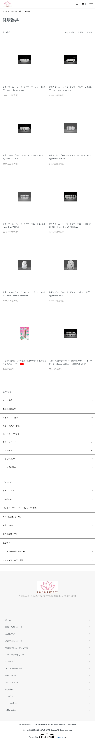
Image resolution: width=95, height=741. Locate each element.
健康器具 (27, 11)
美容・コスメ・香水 (11, 426)
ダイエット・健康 (15, 11)
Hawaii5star (8, 499)
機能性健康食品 (9, 409)
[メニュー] (91, 4)
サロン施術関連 (9, 467)
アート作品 (7, 400)
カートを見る (11, 703)
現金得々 (6, 543)
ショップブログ (12, 661)
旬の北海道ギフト (10, 534)
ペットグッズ (8, 450)
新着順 (89, 32)
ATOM (13, 675)
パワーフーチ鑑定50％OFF (14, 551)
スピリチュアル (9, 459)
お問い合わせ (11, 710)
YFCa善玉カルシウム (12, 517)
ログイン (9, 696)
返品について (11, 634)
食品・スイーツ (9, 442)
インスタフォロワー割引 (13, 560)
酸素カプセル (8, 525)
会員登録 (9, 689)
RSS (7, 675)
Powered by (47, 735)
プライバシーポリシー (14, 655)
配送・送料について (13, 627)
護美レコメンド (9, 490)
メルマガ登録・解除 (13, 668)
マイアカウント (12, 682)
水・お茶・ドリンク (11, 434)
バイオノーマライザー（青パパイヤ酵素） (20, 508)
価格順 (80, 32)
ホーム (5, 11)
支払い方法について (13, 641)
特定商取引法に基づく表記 (16, 648)
